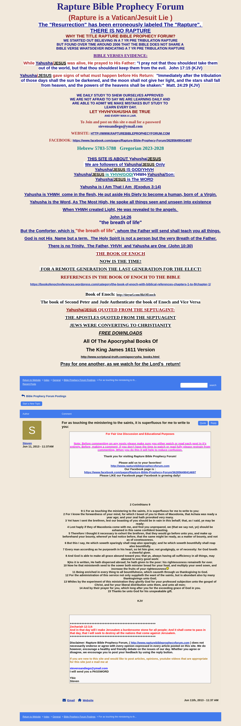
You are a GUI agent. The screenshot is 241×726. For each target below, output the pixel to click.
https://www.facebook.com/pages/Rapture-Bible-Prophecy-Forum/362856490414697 (140, 472)
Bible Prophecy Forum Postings (79, 380)
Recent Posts (29, 384)
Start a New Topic (31, 403)
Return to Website (32, 380)
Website (88, 700)
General (57, 380)
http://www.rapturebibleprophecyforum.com (140, 465)
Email (71, 700)
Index (46, 380)
